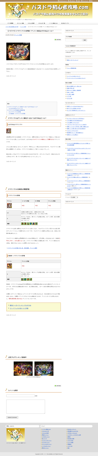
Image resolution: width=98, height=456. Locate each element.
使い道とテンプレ (65, 23)
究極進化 (69, 444)
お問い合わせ (72, 0)
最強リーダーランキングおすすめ (20, 305)
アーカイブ (67, 197)
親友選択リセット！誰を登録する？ (75, 132)
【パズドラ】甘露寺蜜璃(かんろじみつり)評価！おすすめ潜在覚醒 (78, 144)
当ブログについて (63, 0)
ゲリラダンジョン (46, 442)
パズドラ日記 (70, 440)
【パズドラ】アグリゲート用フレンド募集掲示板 (78, 180)
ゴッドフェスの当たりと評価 (19, 308)
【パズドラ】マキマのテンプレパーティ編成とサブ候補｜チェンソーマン (79, 159)
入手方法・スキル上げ (72, 433)
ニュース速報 (70, 442)
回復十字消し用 (70, 88)
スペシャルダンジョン (47, 444)
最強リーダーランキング (72, 60)
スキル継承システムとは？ (73, 122)
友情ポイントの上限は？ (72, 134)
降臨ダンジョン (45, 434)
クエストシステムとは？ (72, 130)
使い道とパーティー (72, 429)
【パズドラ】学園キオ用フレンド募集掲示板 (77, 177)
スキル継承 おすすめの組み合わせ (75, 120)
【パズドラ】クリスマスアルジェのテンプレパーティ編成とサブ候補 (79, 149)
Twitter (78, 0)
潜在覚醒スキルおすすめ (73, 431)
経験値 (69, 436)
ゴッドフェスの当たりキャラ (73, 76)
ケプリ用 (69, 96)
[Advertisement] (33, 88)
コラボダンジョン (46, 436)
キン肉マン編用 (70, 94)
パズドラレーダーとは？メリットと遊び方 (76, 124)
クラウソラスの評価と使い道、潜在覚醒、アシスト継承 (22, 248)
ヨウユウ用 (69, 98)
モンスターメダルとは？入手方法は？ (75, 118)
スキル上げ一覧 (41, 23)
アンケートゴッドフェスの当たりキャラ (76, 78)
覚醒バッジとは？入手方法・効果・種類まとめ (78, 126)
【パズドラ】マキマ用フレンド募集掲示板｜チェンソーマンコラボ (79, 154)
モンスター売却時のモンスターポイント (76, 110)
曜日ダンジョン (45, 448)
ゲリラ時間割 (10, 23)
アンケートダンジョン (47, 440)
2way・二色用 (70, 92)
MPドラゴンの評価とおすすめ (74, 108)
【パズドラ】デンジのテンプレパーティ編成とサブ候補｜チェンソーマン (79, 164)
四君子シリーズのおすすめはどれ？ (75, 106)
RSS (91, 0)
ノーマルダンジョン (46, 446)
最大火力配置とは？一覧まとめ (74, 86)
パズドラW (70, 446)
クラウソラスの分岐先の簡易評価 (16, 110)
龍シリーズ (44, 438)
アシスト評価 (17, 35)
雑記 (68, 448)
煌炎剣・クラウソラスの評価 (17, 113)
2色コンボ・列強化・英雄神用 (74, 90)
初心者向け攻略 (71, 438)
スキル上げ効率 (31, 23)
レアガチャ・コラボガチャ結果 (74, 434)
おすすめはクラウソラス (16, 108)
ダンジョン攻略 (20, 23)
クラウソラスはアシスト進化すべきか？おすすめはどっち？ (22, 106)
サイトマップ (85, 0)
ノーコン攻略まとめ (53, 23)
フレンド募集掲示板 (71, 68)
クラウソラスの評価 (15, 111)
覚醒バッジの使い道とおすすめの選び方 (76, 128)
